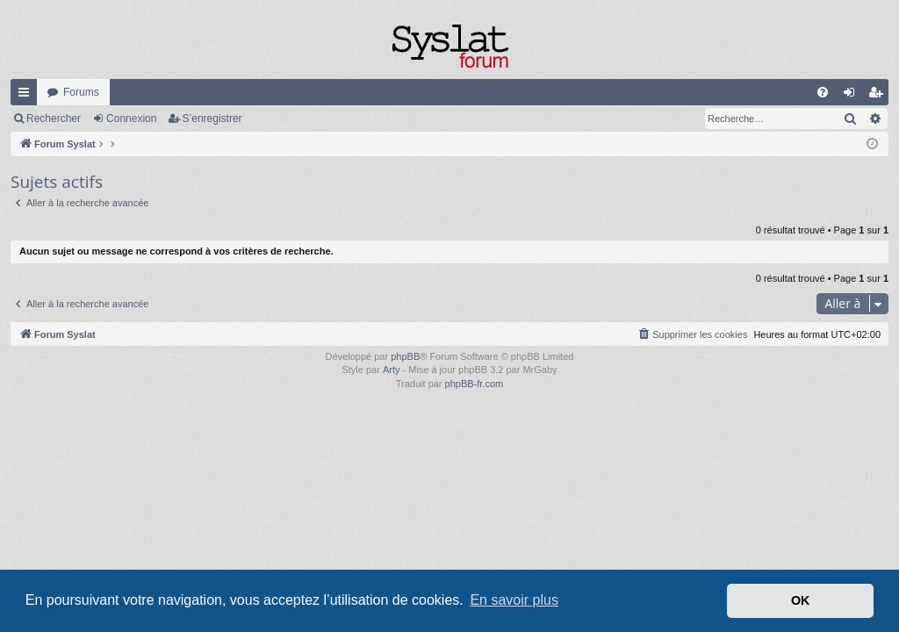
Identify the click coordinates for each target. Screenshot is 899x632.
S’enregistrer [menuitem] (879, 95)
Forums (81, 92)
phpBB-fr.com (474, 383)
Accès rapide (27, 95)
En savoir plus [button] (514, 599)
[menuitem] (822, 92)
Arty (391, 369)
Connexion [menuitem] (853, 95)
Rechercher (53, 118)
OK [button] (800, 600)
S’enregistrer (212, 118)
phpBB (405, 356)
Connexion (131, 118)
